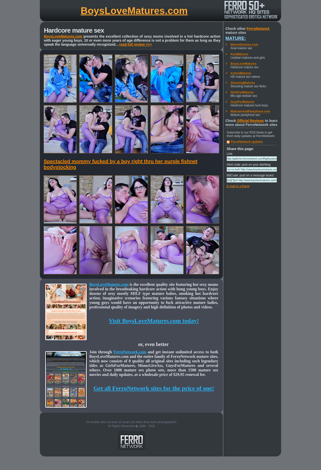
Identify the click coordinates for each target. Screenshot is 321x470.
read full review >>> (135, 44)
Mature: (235, 38)
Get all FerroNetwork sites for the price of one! (154, 388)
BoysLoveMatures (243, 63)
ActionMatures (240, 73)
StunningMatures (242, 83)
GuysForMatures (242, 102)
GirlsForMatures (242, 92)
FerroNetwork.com (129, 352)
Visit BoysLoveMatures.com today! (154, 320)
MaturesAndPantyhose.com (250, 111)
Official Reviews (250, 121)
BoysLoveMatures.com (134, 10)
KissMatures (239, 54)
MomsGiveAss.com (244, 44)
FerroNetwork (258, 29)
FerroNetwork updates (247, 142)
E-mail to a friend (238, 186)
